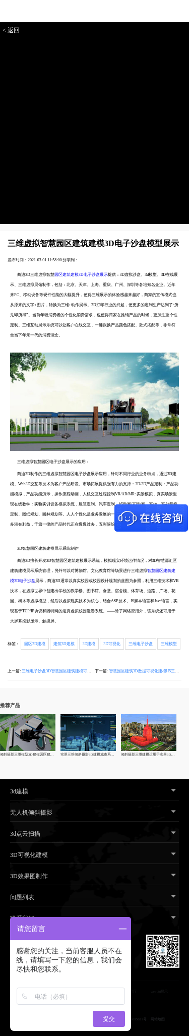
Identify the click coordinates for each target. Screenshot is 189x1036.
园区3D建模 (34, 644)
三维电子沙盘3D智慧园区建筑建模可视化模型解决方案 (70, 671)
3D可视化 (111, 644)
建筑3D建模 (64, 644)
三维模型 (169, 644)
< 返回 (11, 29)
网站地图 (158, 1019)
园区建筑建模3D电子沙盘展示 (81, 274)
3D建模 (89, 644)
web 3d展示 (159, 992)
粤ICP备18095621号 (131, 1019)
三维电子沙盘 (141, 644)
